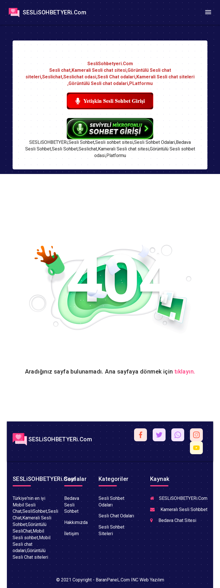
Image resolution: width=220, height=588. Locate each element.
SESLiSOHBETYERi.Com (46, 12)
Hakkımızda (76, 522)
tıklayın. (184, 371)
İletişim (71, 533)
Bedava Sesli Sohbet (71, 505)
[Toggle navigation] (208, 12)
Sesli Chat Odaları (116, 516)
